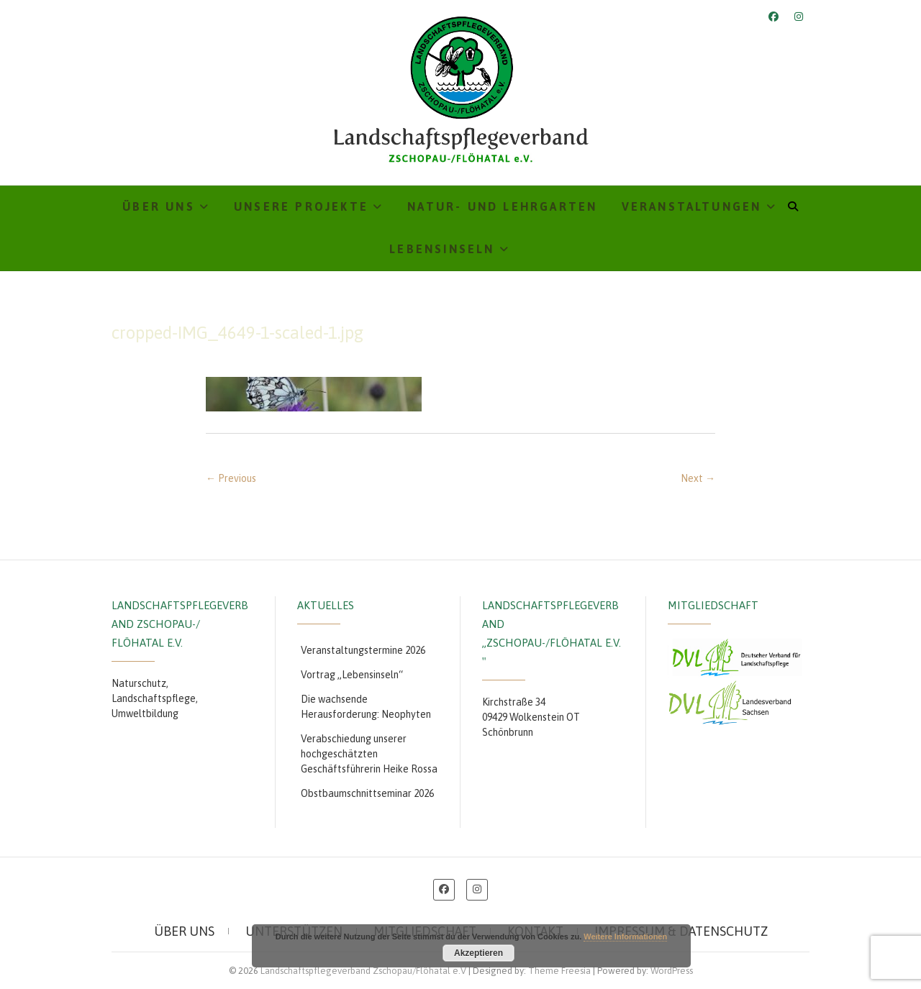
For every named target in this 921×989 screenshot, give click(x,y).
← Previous (231, 478)
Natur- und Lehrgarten (502, 206)
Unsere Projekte (301, 206)
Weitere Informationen (625, 936)
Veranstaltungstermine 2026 (363, 650)
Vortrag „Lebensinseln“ (352, 674)
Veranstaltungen (692, 206)
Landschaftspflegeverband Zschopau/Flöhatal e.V (363, 970)
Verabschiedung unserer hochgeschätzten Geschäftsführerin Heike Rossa (369, 754)
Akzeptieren (478, 953)
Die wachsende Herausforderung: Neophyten (366, 706)
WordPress (671, 970)
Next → (698, 478)
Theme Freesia (559, 970)
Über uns (158, 206)
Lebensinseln (441, 248)
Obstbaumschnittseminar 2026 (367, 793)
